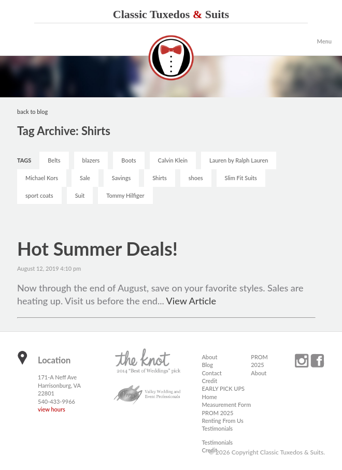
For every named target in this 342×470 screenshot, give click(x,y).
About (209, 357)
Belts (54, 160)
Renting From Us (222, 420)
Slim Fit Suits (241, 177)
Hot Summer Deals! (97, 248)
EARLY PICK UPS (223, 388)
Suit (80, 195)
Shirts (159, 177)
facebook (317, 361)
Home (209, 396)
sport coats (39, 195)
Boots (128, 160)
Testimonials (217, 428)
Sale (85, 177)
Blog (207, 364)
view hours (51, 409)
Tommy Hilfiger (125, 195)
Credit (209, 380)
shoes (196, 177)
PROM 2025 (217, 412)
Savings (121, 177)
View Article (191, 300)
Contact (211, 373)
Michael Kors (41, 177)
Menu (324, 41)
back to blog (32, 111)
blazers (91, 160)
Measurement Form (226, 404)
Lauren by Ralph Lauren (238, 160)
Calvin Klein (173, 160)
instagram (301, 361)
